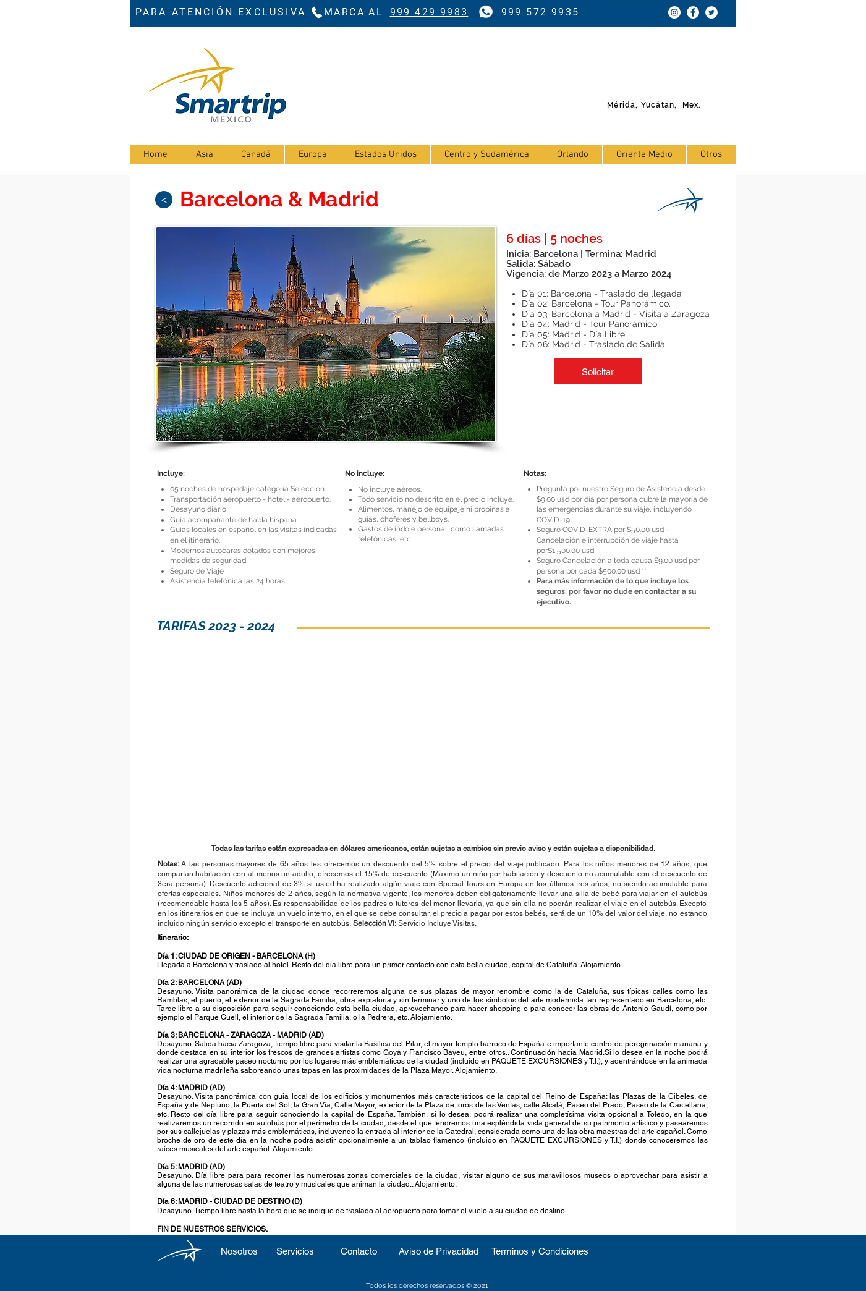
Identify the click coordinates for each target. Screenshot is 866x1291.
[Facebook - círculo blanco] (693, 12)
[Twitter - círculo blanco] (711, 12)
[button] (598, 371)
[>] (163, 199)
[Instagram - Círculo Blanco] (674, 12)
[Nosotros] (239, 1251)
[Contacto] (359, 1251)
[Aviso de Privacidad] (438, 1251)
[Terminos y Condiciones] (540, 1251)
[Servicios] (295, 1251)
